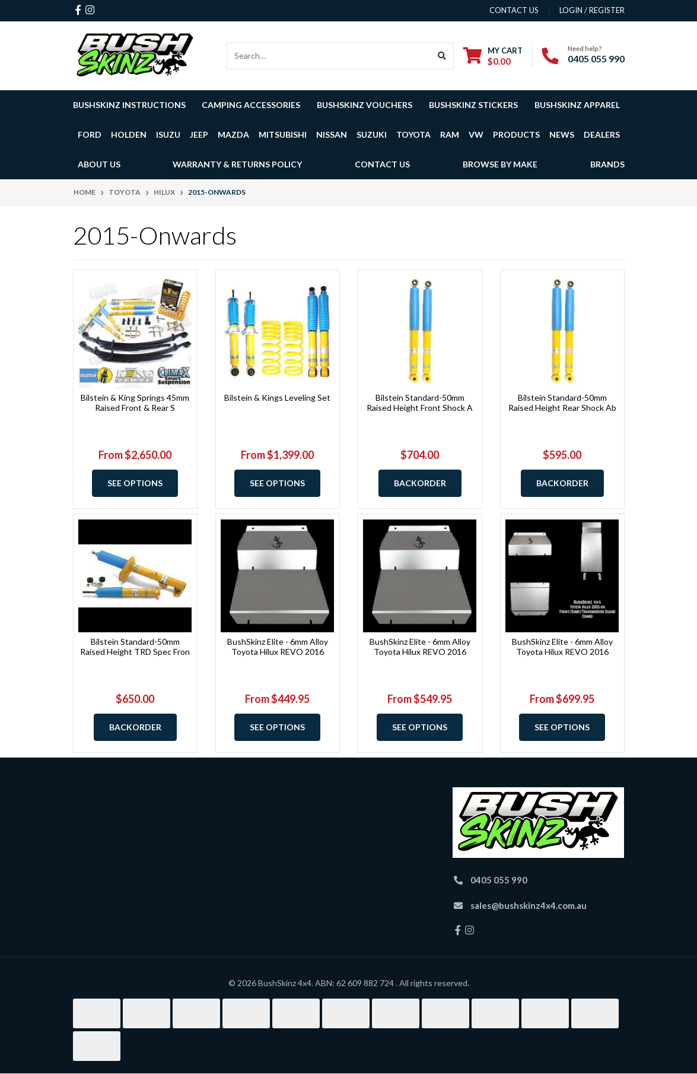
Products (516, 134)
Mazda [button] (233, 134)
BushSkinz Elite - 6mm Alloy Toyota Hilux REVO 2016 (277, 646)
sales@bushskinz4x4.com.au (528, 905)
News (561, 134)
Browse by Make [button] (500, 164)
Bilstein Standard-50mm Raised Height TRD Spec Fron (135, 646)
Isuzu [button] (168, 134)
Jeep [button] (199, 134)
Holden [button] (129, 134)
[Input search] (329, 55)
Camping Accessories (251, 105)
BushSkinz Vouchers (364, 105)
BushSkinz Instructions (129, 105)
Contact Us (382, 164)
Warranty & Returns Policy (237, 164)
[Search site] (442, 55)
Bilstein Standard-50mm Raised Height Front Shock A (420, 402)
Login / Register (592, 10)
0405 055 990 (596, 58)
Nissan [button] (331, 134)
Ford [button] (89, 134)
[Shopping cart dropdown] (493, 55)
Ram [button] (449, 134)
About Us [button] (99, 164)
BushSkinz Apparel (577, 105)
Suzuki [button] (372, 134)
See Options (135, 483)
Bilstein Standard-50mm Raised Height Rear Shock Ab (562, 402)
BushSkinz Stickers (473, 105)
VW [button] (476, 134)
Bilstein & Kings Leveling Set (277, 397)
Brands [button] (607, 164)
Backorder (420, 483)
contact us (514, 10)
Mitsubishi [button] (283, 134)
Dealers (602, 134)
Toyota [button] (413, 134)
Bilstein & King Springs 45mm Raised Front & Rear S (135, 402)
